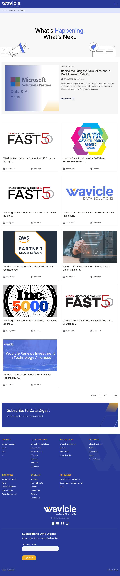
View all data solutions (40, 444)
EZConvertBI (36, 448)
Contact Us (35, 498)
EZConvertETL (37, 451)
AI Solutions (66, 440)
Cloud (4, 448)
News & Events (37, 483)
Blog (62, 487)
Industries (7, 475)
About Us (34, 479)
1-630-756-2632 (8, 570)
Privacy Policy (113, 570)
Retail (4, 483)
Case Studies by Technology (71, 483)
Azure (91, 455)
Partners (94, 440)
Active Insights (66, 455)
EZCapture (35, 466)
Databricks (93, 451)
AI (2, 455)
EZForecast (64, 451)
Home (4, 10)
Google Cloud (94, 459)
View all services (8, 444)
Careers (34, 487)
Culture (34, 494)
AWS (91, 448)
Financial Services (9, 494)
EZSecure (34, 462)
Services (6, 440)
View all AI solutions (68, 444)
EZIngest (34, 455)
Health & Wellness (9, 487)
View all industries (9, 479)
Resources (66, 475)
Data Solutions (39, 440)
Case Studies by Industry (70, 479)
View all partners (95, 444)
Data (3, 451)
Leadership (35, 490)
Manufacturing (7, 490)
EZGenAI (63, 448)
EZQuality (35, 459)
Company (13, 10)
